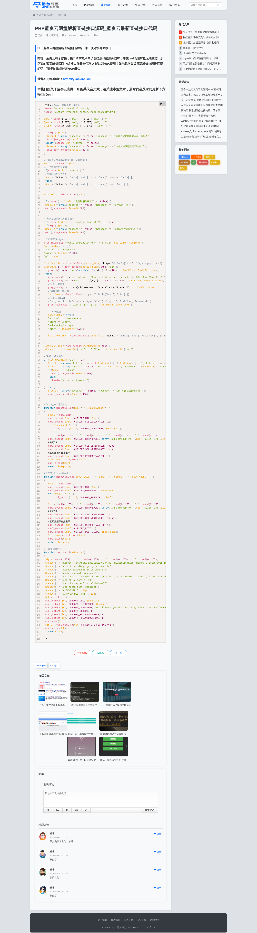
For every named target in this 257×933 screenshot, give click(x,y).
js (193, 162)
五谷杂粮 (157, 4)
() (78, 653)
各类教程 (184, 162)
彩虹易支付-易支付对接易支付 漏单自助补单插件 (209, 37)
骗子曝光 (174, 4)
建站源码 (106, 4)
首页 (74, 4)
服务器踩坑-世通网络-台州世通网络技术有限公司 (209, 42)
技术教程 (123, 4)
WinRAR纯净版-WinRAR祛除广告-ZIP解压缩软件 (208, 120)
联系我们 (115, 920)
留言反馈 (128, 920)
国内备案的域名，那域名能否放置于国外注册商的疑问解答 (213, 94)
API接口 (54, 666)
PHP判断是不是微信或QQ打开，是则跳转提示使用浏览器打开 (217, 68)
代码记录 (89, 4)
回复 (157, 834)
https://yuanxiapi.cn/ (77, 79)
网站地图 (154, 920)
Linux (182, 168)
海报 (100, 653)
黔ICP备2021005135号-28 (141, 928)
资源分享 (140, 4)
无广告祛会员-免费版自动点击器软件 (201, 99)
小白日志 (184, 157)
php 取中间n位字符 (193, 47)
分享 (122, 653)
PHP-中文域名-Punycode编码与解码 (201, 131)
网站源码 (203, 162)
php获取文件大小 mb (194, 53)
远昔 (38, 35)
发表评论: (49, 785)
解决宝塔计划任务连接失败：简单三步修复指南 (207, 110)
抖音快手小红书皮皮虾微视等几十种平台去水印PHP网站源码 (216, 32)
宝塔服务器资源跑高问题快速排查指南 (202, 105)
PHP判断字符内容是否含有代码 (198, 115)
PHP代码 (41, 666)
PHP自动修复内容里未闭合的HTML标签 (203, 126)
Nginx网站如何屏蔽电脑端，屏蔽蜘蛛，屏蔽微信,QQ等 (213, 58)
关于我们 (102, 920)
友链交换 (141, 920)
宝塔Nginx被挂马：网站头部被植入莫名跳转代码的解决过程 (213, 136)
